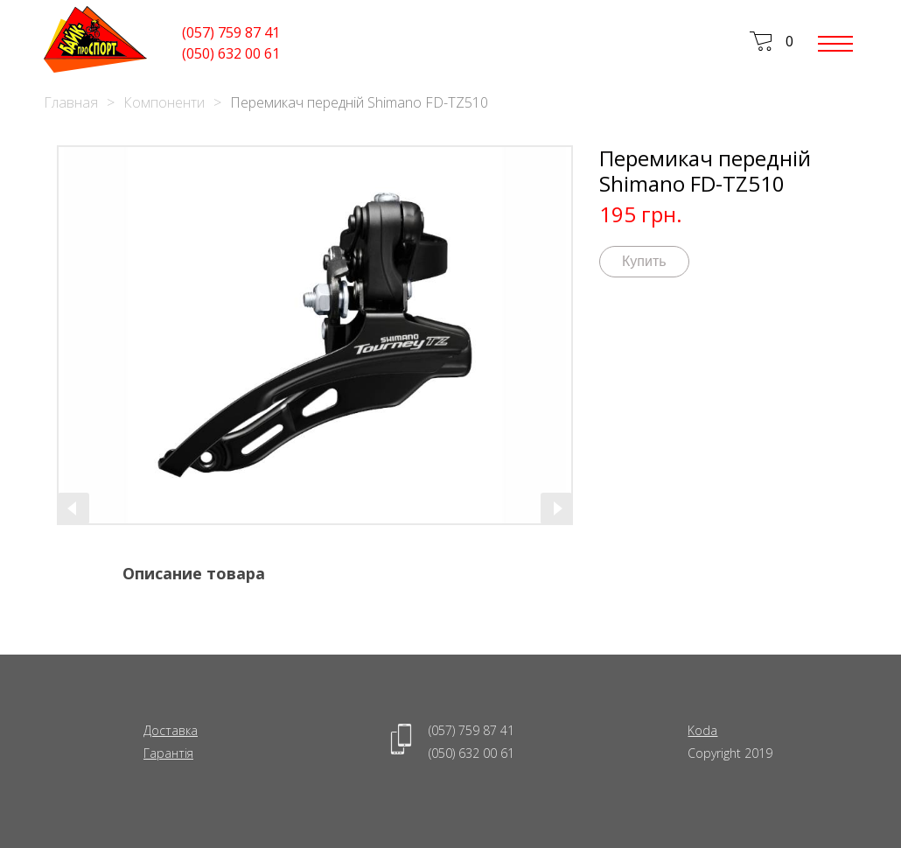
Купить (644, 261)
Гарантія (168, 753)
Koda (702, 730)
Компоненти (164, 102)
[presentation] (73, 508)
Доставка (170, 730)
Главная (71, 102)
